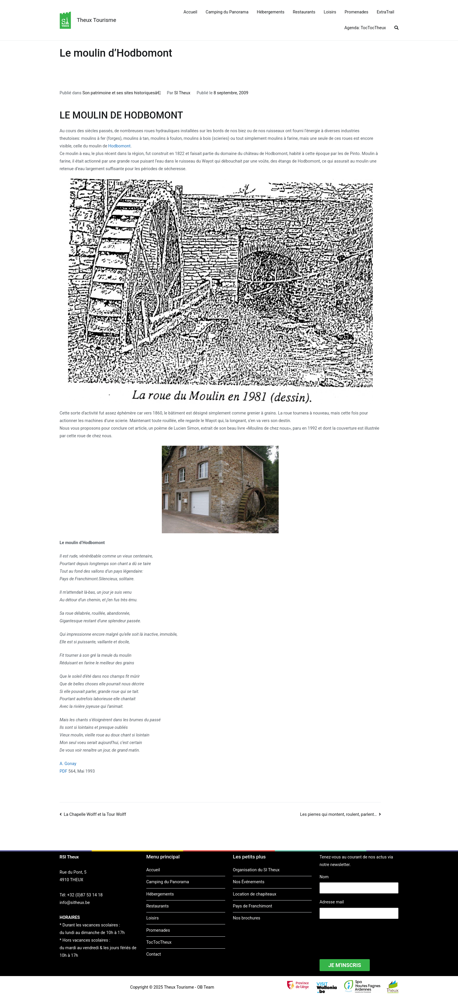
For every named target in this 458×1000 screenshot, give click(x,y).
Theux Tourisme (96, 20)
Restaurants (304, 12)
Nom (324, 876)
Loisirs (330, 12)
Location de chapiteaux (254, 894)
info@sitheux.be (75, 902)
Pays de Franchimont (252, 906)
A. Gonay (68, 763)
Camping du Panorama (227, 12)
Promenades (356, 12)
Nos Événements (248, 881)
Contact (153, 954)
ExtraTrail (385, 12)
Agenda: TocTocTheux (365, 27)
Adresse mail (332, 902)
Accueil (190, 12)
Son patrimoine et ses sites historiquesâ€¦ (121, 92)
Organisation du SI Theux (256, 869)
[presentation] (364, 935)
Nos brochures (246, 918)
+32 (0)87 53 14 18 (85, 895)
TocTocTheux (158, 942)
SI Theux (182, 92)
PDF (63, 771)
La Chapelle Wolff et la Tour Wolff (95, 814)
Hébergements (270, 12)
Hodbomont (119, 146)
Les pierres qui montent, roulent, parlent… (338, 814)
